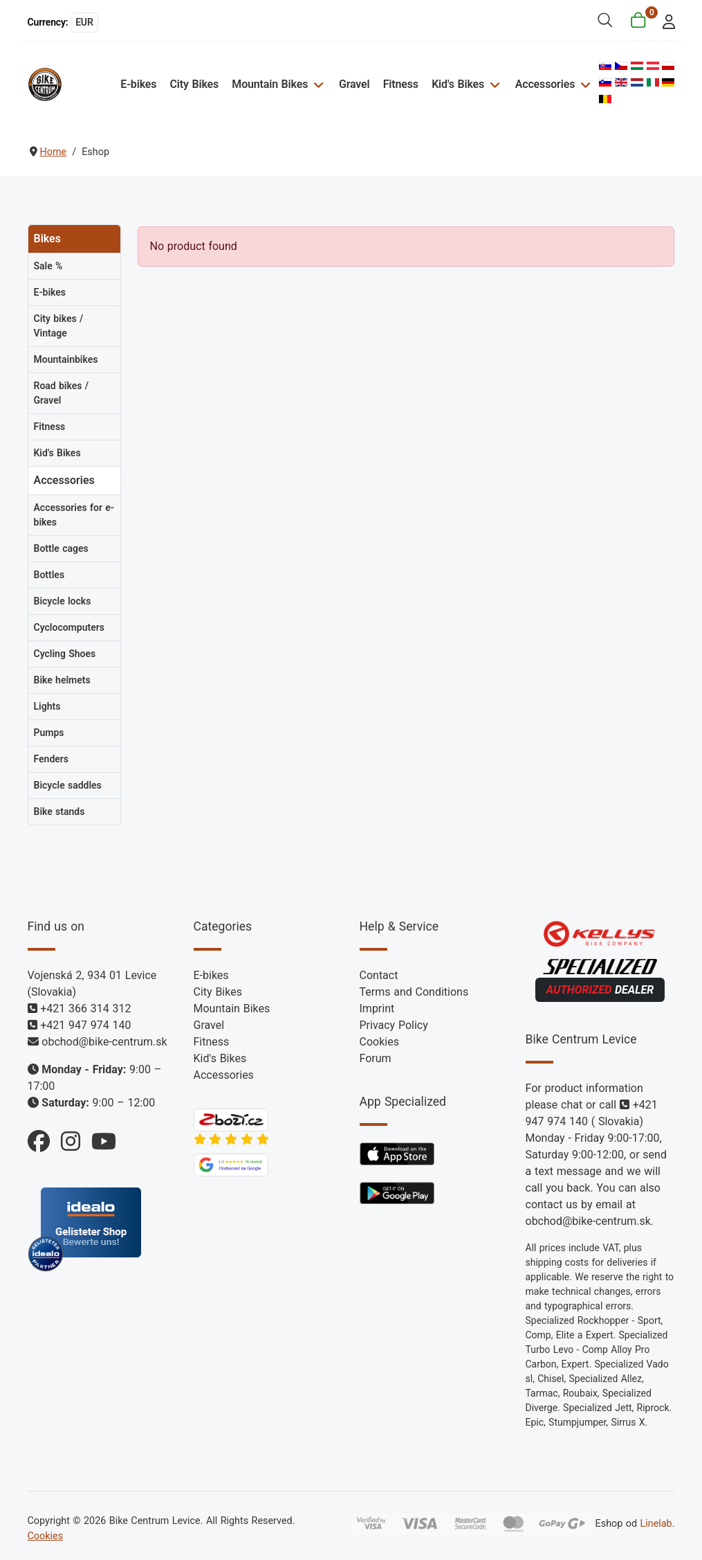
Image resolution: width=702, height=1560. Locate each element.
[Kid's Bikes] (492, 84)
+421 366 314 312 (85, 1008)
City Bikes (194, 84)
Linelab (656, 1524)
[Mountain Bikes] (316, 84)
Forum (375, 1058)
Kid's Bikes (458, 84)
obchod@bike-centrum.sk (104, 1041)
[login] (664, 20)
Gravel (354, 84)
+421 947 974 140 (85, 1025)
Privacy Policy (394, 1025)
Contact (379, 975)
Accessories (545, 84)
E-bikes (138, 84)
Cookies (379, 1041)
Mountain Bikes (270, 84)
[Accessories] (583, 84)
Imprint (377, 1008)
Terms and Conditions (414, 991)
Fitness (400, 84)
